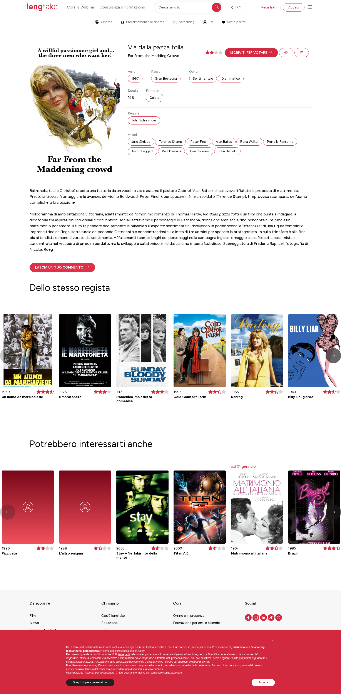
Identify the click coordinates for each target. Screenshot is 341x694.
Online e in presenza (188, 615)
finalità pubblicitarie (242, 658)
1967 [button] (135, 79)
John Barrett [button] (227, 151)
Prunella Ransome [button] (280, 142)
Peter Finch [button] (198, 142)
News (34, 623)
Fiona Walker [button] (249, 142)
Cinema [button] (103, 22)
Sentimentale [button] (203, 79)
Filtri (236, 7)
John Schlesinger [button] (144, 120)
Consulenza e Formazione (122, 7)
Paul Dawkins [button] (171, 151)
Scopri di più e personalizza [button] (90, 682)
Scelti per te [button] (234, 22)
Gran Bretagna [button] (166, 79)
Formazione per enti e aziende (196, 623)
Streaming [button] (183, 22)
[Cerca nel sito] (188, 7)
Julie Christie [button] (141, 142)
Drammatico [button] (230, 79)
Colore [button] (155, 98)
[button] (251, 52)
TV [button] (208, 22)
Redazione (109, 623)
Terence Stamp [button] (170, 142)
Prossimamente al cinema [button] (142, 22)
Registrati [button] (268, 7)
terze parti (124, 654)
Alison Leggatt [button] (143, 151)
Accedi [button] (293, 7)
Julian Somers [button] (199, 151)
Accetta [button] (263, 682)
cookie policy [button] (137, 650)
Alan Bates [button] (224, 142)
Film (33, 615)
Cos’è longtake (113, 615)
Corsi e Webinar (81, 7)
